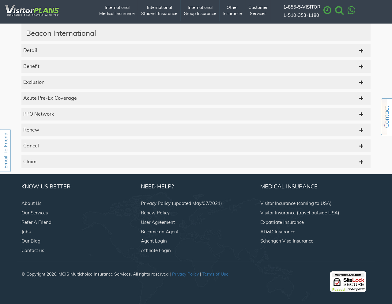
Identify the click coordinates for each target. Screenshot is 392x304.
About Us (31, 203)
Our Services (34, 213)
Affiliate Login (156, 250)
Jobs (26, 232)
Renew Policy (155, 213)
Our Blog (30, 241)
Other (232, 11)
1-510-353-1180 (301, 15)
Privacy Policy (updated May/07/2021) (181, 203)
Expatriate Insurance (282, 222)
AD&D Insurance (277, 232)
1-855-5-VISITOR (301, 7)
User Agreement (158, 222)
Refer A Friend (36, 222)
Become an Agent (160, 232)
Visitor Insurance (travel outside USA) (299, 213)
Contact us (32, 250)
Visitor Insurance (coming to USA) (296, 203)
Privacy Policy (185, 274)
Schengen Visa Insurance (286, 241)
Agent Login (154, 241)
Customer (258, 11)
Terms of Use (215, 274)
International (117, 11)
